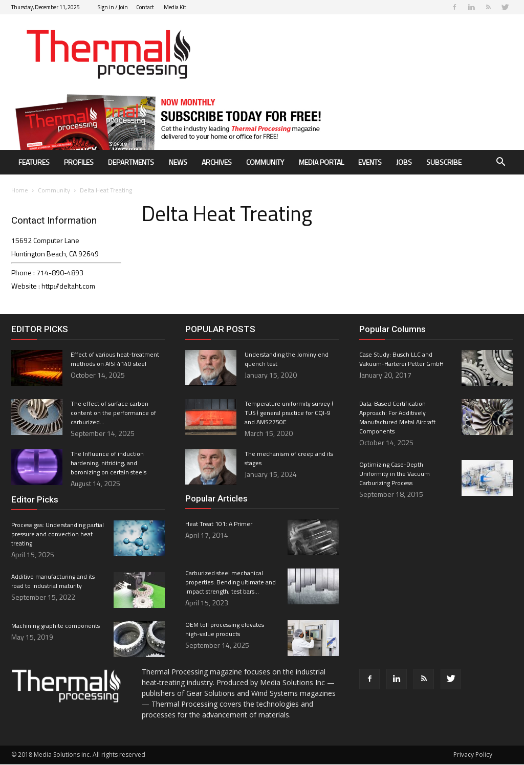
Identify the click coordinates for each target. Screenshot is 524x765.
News (178, 162)
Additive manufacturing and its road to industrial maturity (53, 582)
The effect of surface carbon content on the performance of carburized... (113, 414)
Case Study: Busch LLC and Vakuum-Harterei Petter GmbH (401, 360)
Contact (145, 7)
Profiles (79, 162)
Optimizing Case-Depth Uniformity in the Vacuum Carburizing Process (394, 475)
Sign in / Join (113, 7)
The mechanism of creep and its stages (289, 459)
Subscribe (444, 162)
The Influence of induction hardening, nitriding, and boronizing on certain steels (108, 464)
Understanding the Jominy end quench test (287, 360)
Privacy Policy (472, 755)
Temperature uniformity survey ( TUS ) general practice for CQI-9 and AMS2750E (289, 414)
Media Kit (175, 7)
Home (19, 191)
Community (265, 162)
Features (34, 162)
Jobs (404, 162)
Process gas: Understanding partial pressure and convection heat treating (57, 535)
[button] (500, 163)
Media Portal (321, 162)
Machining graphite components (55, 626)
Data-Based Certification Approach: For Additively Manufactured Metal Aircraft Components (397, 418)
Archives (217, 162)
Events (370, 162)
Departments (131, 162)
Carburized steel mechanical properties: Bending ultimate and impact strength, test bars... (230, 583)
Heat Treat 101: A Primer (218, 525)
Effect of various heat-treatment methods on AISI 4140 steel (115, 360)
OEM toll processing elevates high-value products (224, 630)
